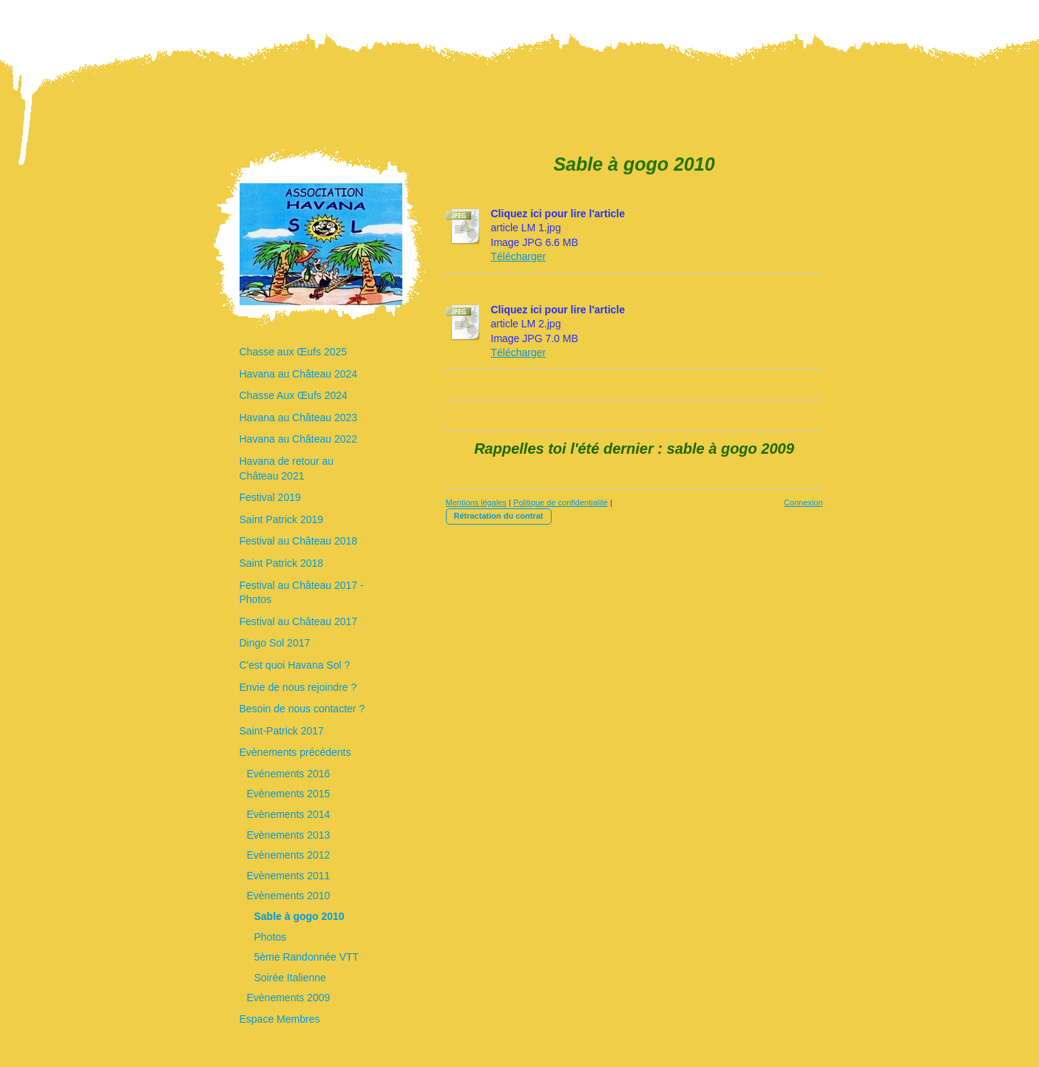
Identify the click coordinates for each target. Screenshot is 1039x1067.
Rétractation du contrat (499, 515)
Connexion (803, 502)
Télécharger (518, 256)
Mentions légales (476, 502)
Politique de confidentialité (560, 502)
